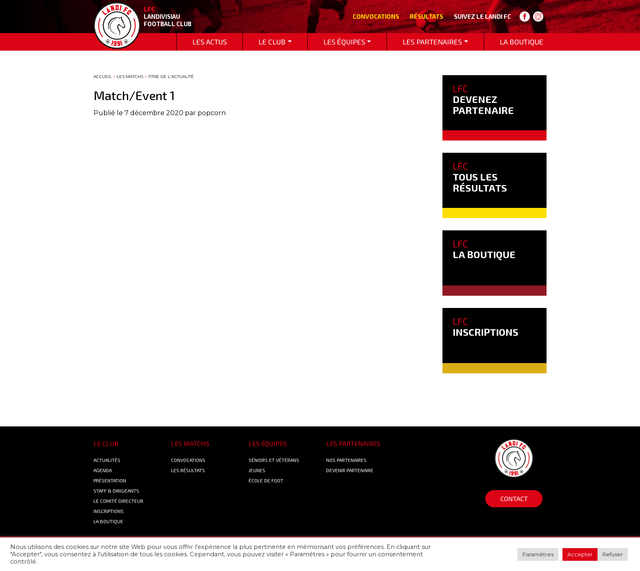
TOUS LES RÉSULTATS (480, 177)
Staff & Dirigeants (116, 490)
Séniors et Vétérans (274, 460)
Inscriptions (108, 511)
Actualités (106, 460)
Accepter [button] (580, 554)
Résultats (426, 16)
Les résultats (188, 470)
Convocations (376, 16)
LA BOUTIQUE (484, 249)
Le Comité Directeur (118, 501)
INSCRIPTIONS (485, 326)
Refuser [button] (612, 554)
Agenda (102, 470)
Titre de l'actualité (171, 76)
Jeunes (257, 470)
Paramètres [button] (537, 554)
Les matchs (130, 76)
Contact (514, 498)
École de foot (266, 480)
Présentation (109, 480)
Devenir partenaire (349, 470)
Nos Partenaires (346, 460)
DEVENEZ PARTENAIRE (483, 99)
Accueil (102, 76)
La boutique (108, 521)
